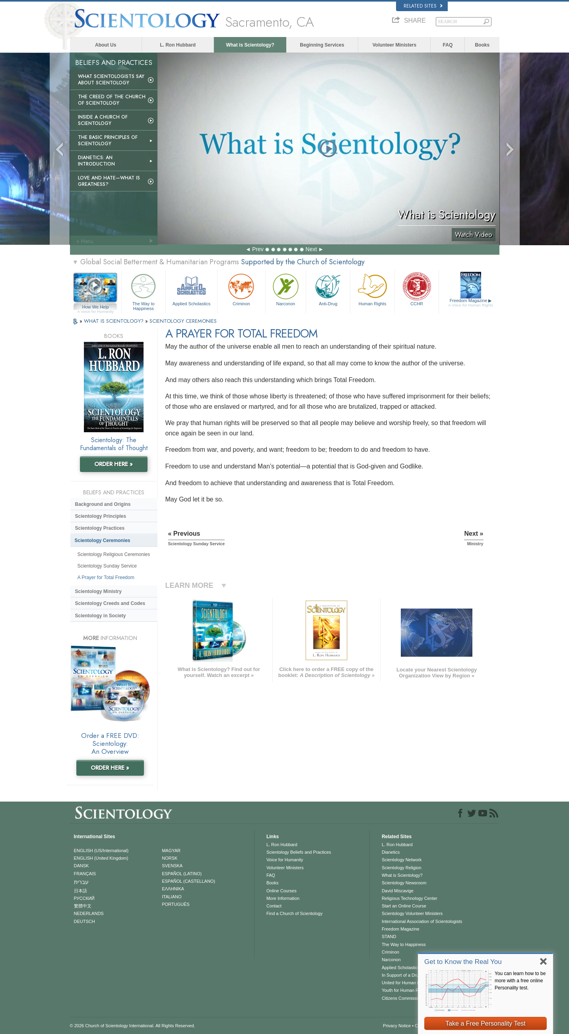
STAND (389, 936)
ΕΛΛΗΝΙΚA (173, 888)
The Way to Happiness (143, 290)
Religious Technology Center (409, 898)
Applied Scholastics (191, 288)
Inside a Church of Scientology (103, 120)
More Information (282, 898)
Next (311, 249)
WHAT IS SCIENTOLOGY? (114, 321)
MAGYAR (171, 850)
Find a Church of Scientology (294, 913)
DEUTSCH (84, 921)
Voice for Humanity (284, 859)
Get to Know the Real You (463, 962)
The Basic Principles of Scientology (108, 140)
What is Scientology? (250, 45)
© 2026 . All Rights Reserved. (132, 1025)
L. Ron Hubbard (178, 45)
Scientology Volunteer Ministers (412, 913)
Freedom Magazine (470, 303)
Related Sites (423, 6)
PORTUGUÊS (175, 904)
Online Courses (281, 890)
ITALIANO (171, 896)
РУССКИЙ (84, 898)
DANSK (81, 865)
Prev (258, 249)
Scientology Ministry (98, 591)
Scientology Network (401, 859)
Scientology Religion (401, 867)
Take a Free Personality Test (485, 1023)
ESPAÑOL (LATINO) (182, 873)
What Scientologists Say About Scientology (111, 79)
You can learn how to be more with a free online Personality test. (520, 981)
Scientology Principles (100, 516)
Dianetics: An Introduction (96, 161)
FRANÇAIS (85, 873)
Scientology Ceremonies (102, 540)
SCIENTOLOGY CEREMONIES (183, 321)
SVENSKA (172, 865)
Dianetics (391, 852)
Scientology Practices (100, 528)
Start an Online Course (404, 905)
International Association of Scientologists (422, 921)
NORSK (169, 858)
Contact (274, 905)
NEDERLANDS (89, 913)
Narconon (286, 288)
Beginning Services (322, 45)
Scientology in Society (100, 615)
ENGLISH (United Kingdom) (101, 858)
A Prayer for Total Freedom (106, 577)
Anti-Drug (328, 288)
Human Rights (372, 288)
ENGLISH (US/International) (101, 850)
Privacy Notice (397, 1025)
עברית (81, 882)
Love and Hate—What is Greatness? (109, 181)
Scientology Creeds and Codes (110, 603)
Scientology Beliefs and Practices (298, 852)
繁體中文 (82, 905)
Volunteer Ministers (394, 45)
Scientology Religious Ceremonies (114, 554)
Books (482, 45)
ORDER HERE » (113, 464)
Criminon (241, 288)
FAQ (448, 45)
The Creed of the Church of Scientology (112, 100)
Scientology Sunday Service (107, 566)
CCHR (417, 288)
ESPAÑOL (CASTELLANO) (188, 881)
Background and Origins (103, 504)
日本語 (80, 890)
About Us (105, 45)
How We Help (95, 307)
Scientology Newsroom (404, 882)
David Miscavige (398, 890)
